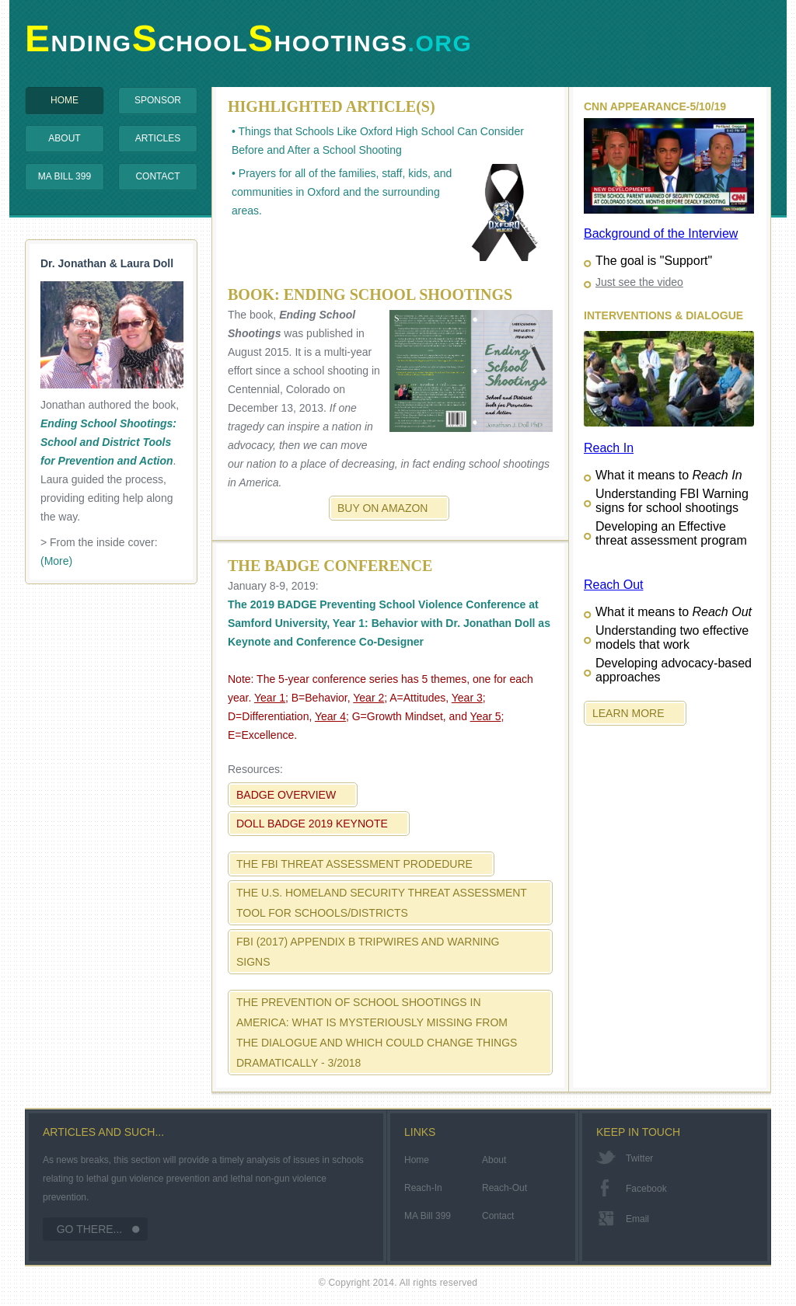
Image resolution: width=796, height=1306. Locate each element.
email (637, 1219)
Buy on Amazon (382, 508)
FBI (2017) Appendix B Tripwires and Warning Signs (367, 951)
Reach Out (613, 584)
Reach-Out (504, 1187)
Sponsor (157, 100)
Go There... (90, 1229)
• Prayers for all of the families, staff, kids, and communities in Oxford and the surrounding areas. (392, 212)
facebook (646, 1188)
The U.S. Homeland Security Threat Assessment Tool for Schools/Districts (381, 902)
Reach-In (423, 1187)
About (64, 138)
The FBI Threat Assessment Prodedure (354, 864)
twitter (639, 1158)
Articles (157, 138)
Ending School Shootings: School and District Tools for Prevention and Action (108, 442)
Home (65, 100)
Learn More (628, 713)
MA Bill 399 (64, 176)
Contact (157, 176)
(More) (56, 561)
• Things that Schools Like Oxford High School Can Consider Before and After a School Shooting (378, 140)
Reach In (609, 447)
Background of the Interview (661, 233)
